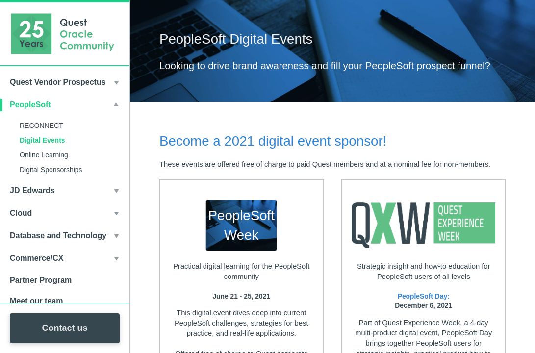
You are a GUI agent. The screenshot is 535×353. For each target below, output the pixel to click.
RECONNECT (41, 125)
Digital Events (42, 140)
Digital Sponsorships (51, 170)
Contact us (64, 328)
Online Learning (44, 155)
